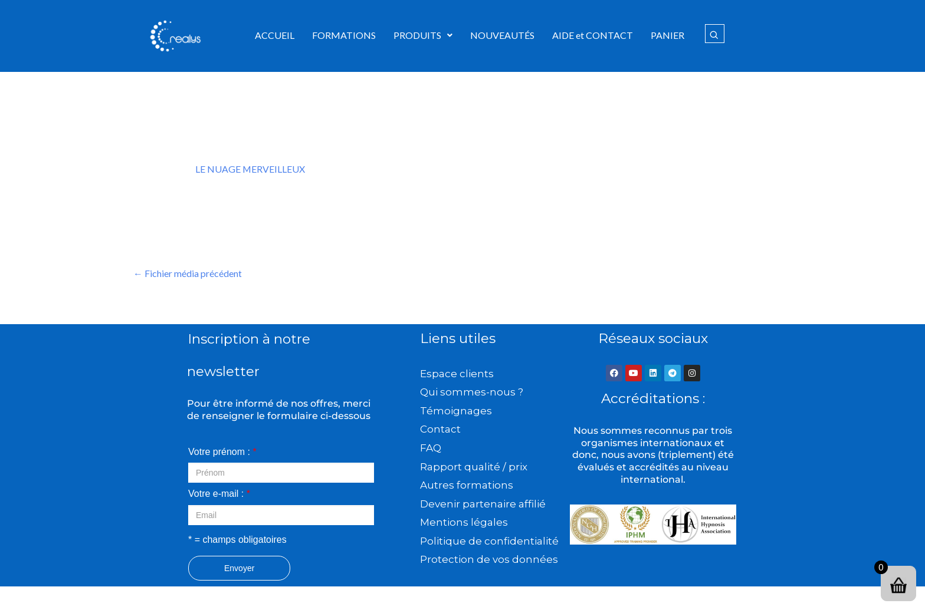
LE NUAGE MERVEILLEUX (250, 168)
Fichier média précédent (187, 273)
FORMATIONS (344, 35)
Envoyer (239, 568)
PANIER (667, 35)
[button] (423, 35)
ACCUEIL (274, 35)
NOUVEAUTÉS (502, 35)
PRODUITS (422, 35)
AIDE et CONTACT (592, 35)
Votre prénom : (222, 452)
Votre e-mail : (219, 494)
